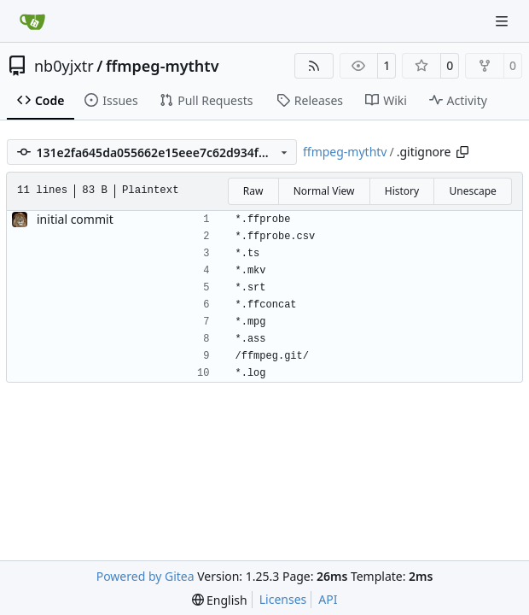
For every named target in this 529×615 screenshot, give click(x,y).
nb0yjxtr (64, 65)
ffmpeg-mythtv (162, 65)
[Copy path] (462, 152)
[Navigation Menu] (503, 21)
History (402, 191)
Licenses (283, 599)
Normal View (324, 191)
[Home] (32, 21)
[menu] (219, 600)
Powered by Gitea (145, 576)
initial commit (75, 219)
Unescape (472, 191)
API (327, 599)
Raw (253, 191)
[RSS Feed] (314, 66)
